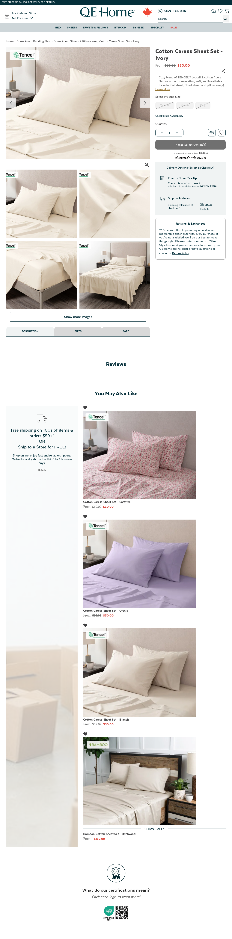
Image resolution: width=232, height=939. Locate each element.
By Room (120, 27)
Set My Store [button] (208, 185)
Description (30, 336)
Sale (173, 27)
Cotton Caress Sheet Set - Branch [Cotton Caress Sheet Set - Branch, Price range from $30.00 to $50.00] (106, 724)
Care (126, 336)
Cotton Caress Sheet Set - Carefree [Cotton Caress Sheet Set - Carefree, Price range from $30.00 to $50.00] (107, 506)
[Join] (183, 11)
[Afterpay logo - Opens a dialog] (182, 157)
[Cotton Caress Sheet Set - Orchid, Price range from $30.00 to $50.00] (154, 568)
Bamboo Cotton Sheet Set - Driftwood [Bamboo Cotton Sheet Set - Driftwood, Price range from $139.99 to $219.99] (109, 838)
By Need (138, 27)
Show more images (78, 321)
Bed (58, 27)
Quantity (161, 124)
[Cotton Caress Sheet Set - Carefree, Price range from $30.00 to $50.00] (154, 459)
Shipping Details (206, 207)
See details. (48, 2)
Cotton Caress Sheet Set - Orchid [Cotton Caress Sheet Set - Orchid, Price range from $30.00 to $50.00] (105, 615)
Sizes (78, 336)
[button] (23, 18)
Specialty (157, 27)
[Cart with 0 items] (227, 11)
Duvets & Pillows (95, 27)
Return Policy (180, 253)
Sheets (72, 27)
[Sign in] (166, 11)
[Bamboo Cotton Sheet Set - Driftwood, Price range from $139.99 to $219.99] (154, 786)
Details (42, 474)
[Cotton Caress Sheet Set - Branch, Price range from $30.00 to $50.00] (154, 677)
